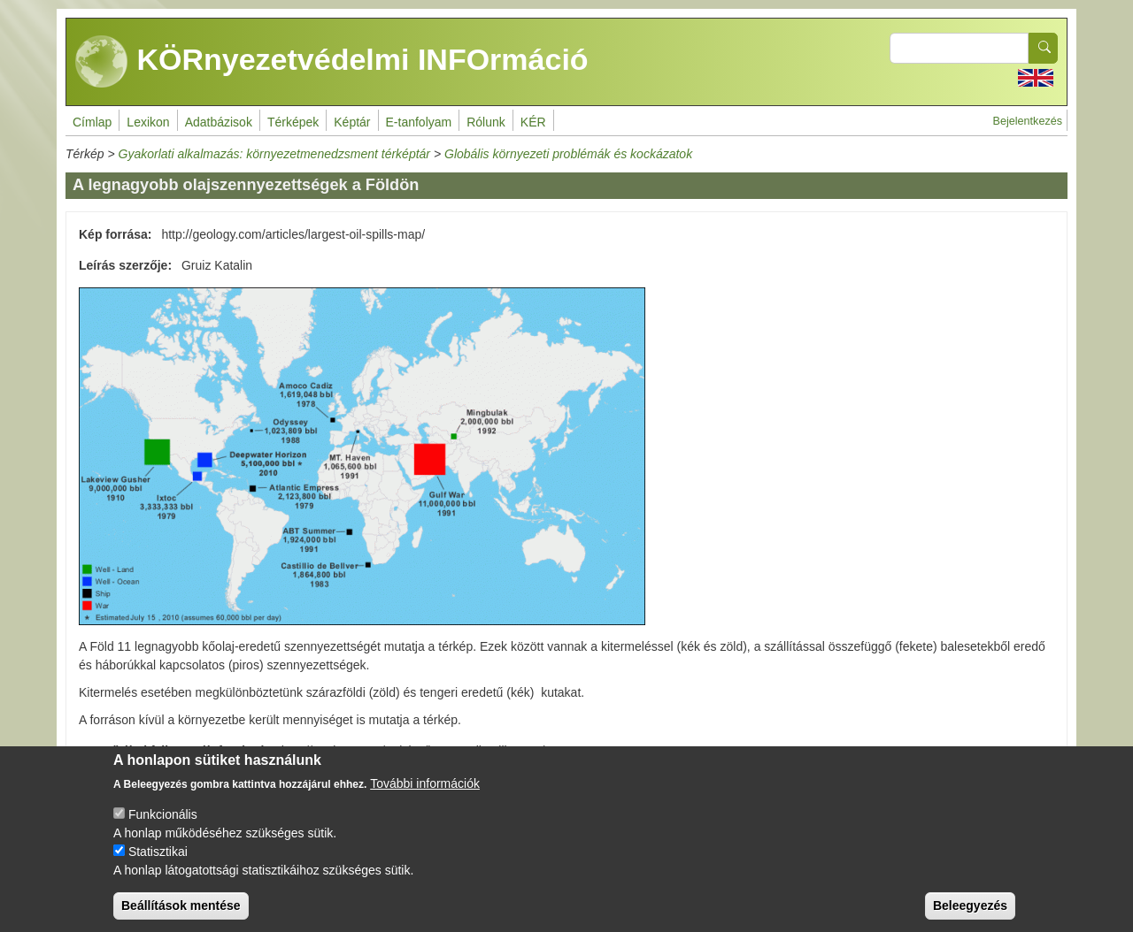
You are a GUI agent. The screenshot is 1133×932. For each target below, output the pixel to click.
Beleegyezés (970, 917)
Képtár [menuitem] (352, 122)
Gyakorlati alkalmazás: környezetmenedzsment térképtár (274, 154)
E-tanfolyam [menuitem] (419, 122)
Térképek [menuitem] (293, 122)
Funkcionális (162, 826)
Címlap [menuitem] (92, 122)
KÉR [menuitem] (533, 122)
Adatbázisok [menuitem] (218, 122)
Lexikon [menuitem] (148, 122)
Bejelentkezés (1027, 121)
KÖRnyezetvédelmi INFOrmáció (332, 61)
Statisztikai (158, 863)
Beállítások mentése (181, 917)
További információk (425, 795)
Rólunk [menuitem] (485, 122)
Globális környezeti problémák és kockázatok (568, 154)
